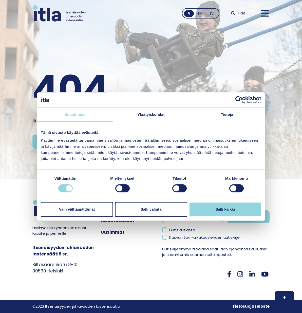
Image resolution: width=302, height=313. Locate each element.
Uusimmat (112, 232)
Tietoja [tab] (227, 114)
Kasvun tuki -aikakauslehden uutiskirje (204, 237)
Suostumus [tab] (75, 114)
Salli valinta (151, 209)
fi (189, 13)
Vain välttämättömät (77, 209)
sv (211, 13)
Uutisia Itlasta (182, 230)
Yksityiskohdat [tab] (150, 114)
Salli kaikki (225, 209)
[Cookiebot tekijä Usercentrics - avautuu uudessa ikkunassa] (239, 100)
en (200, 13)
